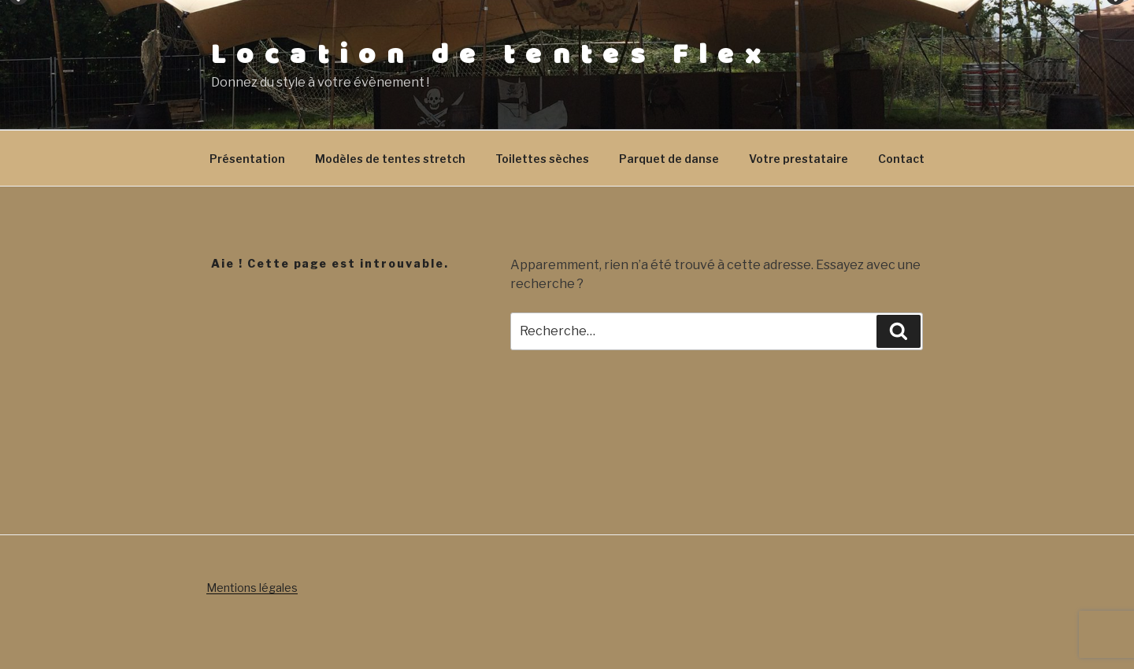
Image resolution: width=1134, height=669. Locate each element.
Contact (901, 158)
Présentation (247, 158)
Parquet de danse (669, 158)
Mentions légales (252, 587)
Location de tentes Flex (491, 55)
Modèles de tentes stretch (390, 158)
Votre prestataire (798, 158)
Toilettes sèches (542, 158)
